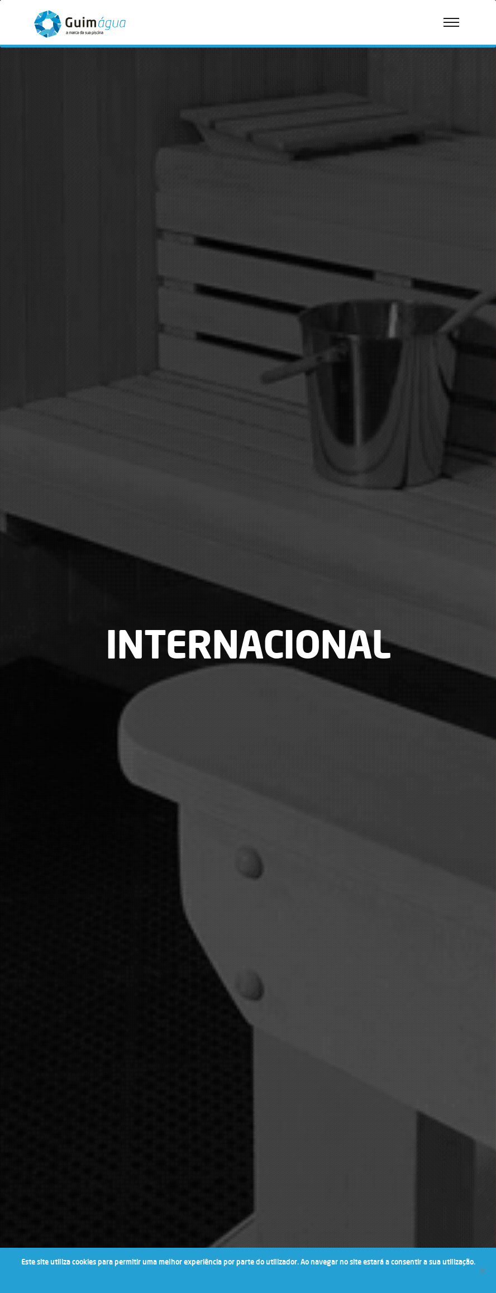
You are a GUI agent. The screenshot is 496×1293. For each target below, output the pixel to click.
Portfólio (42, 205)
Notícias (41, 301)
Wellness (41, 228)
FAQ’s (45, 179)
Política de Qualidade (69, 132)
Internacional (57, 347)
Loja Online (53, 108)
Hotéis (46, 371)
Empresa (41, 62)
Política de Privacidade (72, 155)
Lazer (45, 394)
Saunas (47, 275)
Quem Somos (56, 85)
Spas (43, 251)
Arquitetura (54, 418)
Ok (208, 1276)
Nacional (50, 324)
